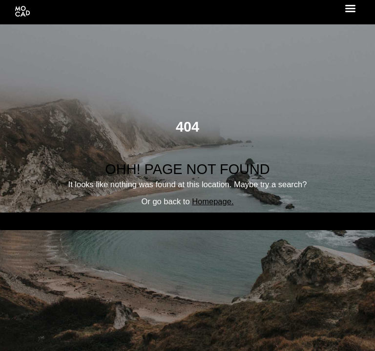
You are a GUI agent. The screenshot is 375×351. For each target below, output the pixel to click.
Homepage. (212, 201)
